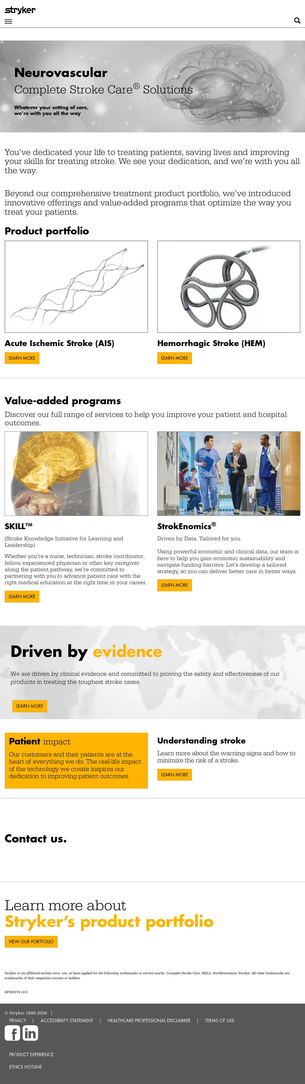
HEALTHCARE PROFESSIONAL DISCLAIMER (149, 1020)
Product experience (31, 1054)
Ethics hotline (25, 1067)
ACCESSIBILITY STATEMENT (67, 1020)
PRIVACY (17, 1020)
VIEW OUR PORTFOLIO (31, 942)
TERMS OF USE (219, 1020)
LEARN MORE (22, 358)
